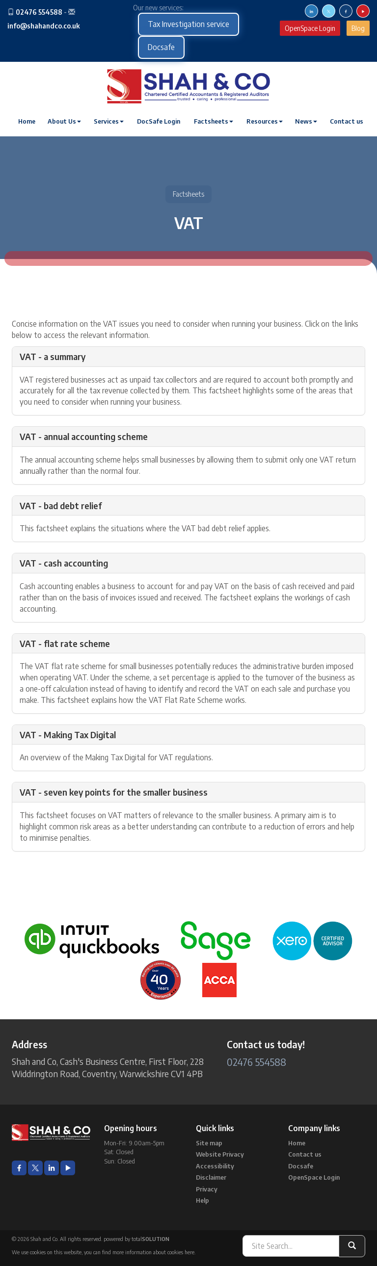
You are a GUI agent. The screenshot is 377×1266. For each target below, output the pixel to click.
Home (26, 121)
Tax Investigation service (188, 24)
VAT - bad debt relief (61, 505)
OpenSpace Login (310, 28)
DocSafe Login (158, 121)
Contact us (346, 121)
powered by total (136, 1239)
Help (202, 1200)
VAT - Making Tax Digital (68, 734)
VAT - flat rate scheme (65, 643)
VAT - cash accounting (64, 562)
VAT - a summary (52, 356)
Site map (209, 1143)
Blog (358, 28)
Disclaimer (211, 1177)
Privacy (206, 1189)
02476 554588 (39, 12)
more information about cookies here (153, 1252)
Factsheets (213, 121)
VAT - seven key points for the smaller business (114, 792)
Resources (264, 121)
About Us (64, 121)
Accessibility (215, 1166)
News (306, 121)
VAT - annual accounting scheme (84, 436)
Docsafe (161, 47)
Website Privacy (220, 1154)
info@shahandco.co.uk (43, 26)
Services (109, 121)
